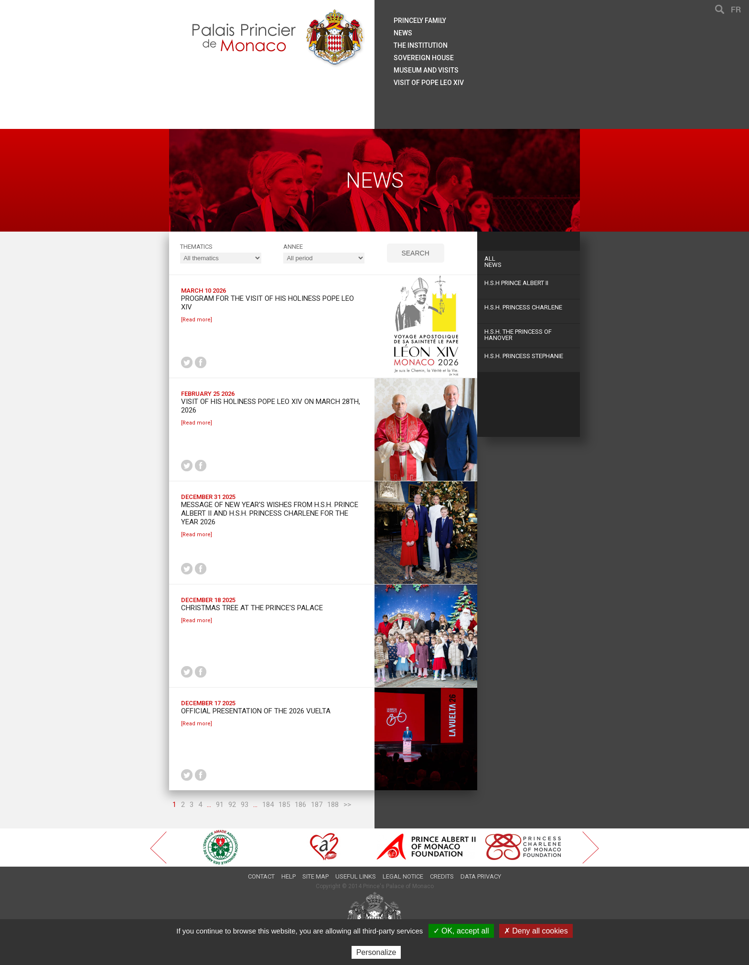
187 (316, 804)
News (528, 261)
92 (232, 804)
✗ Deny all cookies (536, 931)
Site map (315, 876)
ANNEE (293, 246)
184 (268, 804)
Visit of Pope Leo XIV (429, 82)
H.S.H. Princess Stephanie (523, 356)
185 (284, 804)
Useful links (355, 876)
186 (300, 804)
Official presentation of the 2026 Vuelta (256, 711)
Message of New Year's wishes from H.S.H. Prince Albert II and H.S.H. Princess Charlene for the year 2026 (269, 513)
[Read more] (196, 320)
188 (333, 804)
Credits (442, 876)
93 (244, 804)
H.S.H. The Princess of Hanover (518, 334)
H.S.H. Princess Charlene (523, 307)
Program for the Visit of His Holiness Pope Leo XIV (267, 302)
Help (288, 876)
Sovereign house (424, 58)
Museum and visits (426, 70)
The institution (421, 45)
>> (347, 804)
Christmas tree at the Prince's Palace (252, 608)
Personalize (376, 952)
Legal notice (403, 876)
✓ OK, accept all (461, 931)
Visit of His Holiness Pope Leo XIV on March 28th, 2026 (270, 405)
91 (220, 804)
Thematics (196, 246)
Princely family (420, 20)
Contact (261, 876)
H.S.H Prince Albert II (516, 282)
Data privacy (480, 876)
